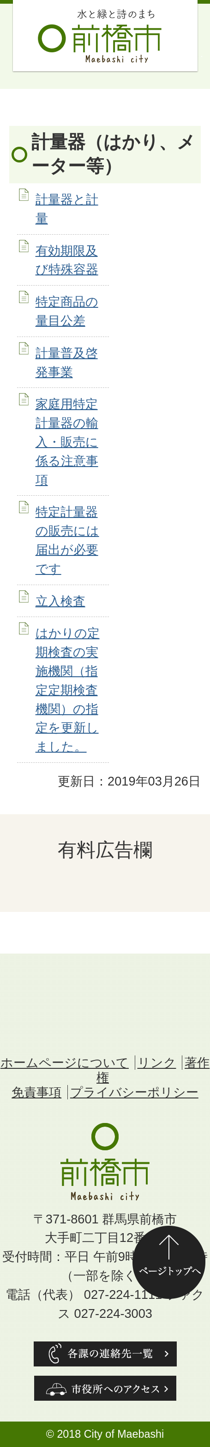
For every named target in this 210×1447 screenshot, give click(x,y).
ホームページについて (64, 1062)
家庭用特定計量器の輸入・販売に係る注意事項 (67, 441)
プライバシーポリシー (134, 1092)
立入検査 (60, 601)
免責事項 (36, 1092)
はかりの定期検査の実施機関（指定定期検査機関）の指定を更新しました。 (68, 690)
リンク (157, 1062)
